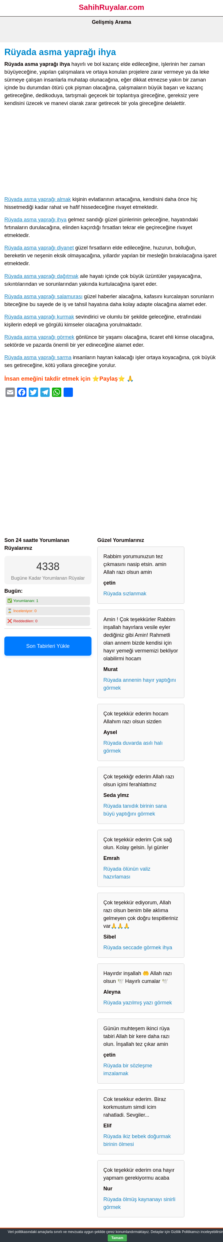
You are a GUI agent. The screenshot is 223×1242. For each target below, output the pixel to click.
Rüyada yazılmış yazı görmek (137, 1003)
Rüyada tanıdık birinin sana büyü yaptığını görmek (135, 810)
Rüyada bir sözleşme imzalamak (127, 1069)
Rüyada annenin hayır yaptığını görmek (139, 684)
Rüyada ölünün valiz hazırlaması (126, 873)
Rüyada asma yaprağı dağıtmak (41, 276)
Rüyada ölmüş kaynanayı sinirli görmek (139, 1203)
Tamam (117, 1238)
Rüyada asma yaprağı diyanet (39, 248)
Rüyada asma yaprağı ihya (60, 52)
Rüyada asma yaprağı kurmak (39, 317)
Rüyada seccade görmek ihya (137, 947)
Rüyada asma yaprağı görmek (39, 337)
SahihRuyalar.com (111, 7)
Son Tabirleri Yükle (47, 646)
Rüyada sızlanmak (124, 593)
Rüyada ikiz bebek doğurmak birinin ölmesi (137, 1140)
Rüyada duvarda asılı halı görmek (133, 747)
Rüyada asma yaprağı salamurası (43, 296)
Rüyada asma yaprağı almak (37, 199)
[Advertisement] (111, 152)
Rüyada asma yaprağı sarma (37, 357)
